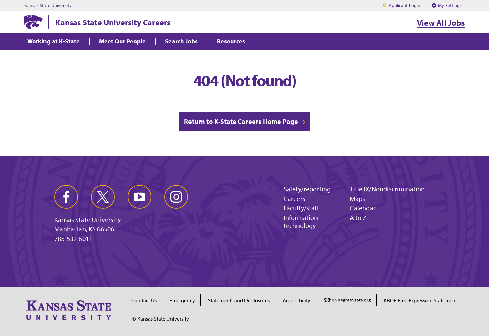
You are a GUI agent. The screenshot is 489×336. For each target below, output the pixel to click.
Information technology (301, 221)
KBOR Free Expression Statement (420, 300)
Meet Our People (122, 41)
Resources (231, 41)
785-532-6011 (73, 239)
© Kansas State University (160, 318)
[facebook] (66, 197)
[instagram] (176, 197)
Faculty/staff (301, 208)
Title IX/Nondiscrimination (387, 189)
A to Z (358, 217)
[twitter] (103, 197)
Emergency (182, 300)
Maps (357, 198)
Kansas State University (48, 5)
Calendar (363, 208)
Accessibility (296, 300)
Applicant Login (404, 5)
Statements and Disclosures (239, 300)
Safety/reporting (307, 189)
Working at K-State (53, 41)
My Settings (446, 5)
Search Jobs (181, 41)
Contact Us (144, 300)
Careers (294, 198)
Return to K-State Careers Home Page (241, 121)
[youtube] (139, 197)
